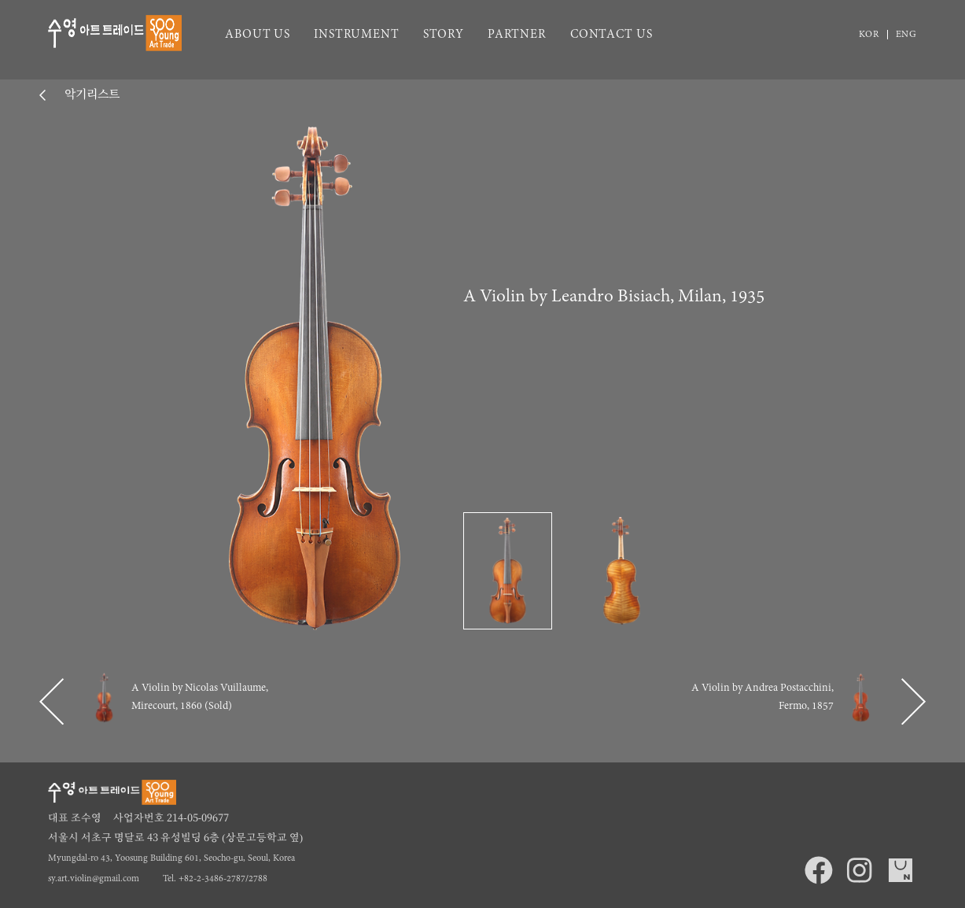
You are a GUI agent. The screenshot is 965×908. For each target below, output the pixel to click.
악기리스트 (90, 95)
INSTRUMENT (357, 35)
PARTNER (517, 35)
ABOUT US (257, 35)
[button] (51, 701)
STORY (443, 35)
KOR (869, 35)
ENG (906, 35)
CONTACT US (611, 35)
